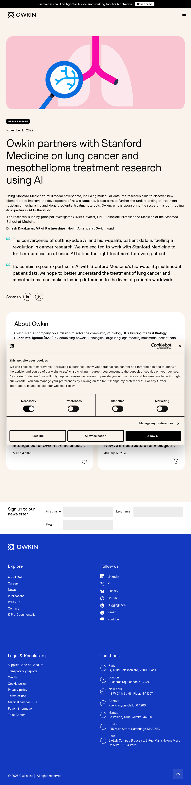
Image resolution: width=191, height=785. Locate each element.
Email (49, 525)
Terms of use (17, 696)
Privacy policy (17, 690)
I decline (37, 435)
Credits (13, 677)
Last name (123, 511)
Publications (16, 596)
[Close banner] (180, 346)
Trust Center (16, 715)
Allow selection (95, 435)
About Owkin (16, 577)
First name (53, 511)
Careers (13, 583)
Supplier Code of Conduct (25, 665)
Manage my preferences (156, 423)
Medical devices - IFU (23, 702)
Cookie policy (17, 684)
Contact (13, 608)
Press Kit (14, 602)
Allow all (153, 435)
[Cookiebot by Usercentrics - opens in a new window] (154, 346)
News (12, 590)
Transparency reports (22, 671)
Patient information (20, 708)
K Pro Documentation (22, 614)
